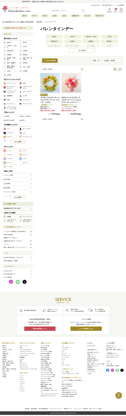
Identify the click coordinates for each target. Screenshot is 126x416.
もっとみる (82, 51)
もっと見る (17, 142)
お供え (64, 16)
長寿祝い (4, 367)
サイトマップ (77, 409)
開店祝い (109, 42)
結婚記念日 (78, 16)
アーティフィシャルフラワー (27, 353)
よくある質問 (120, 5)
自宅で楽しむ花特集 (46, 369)
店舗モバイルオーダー (69, 390)
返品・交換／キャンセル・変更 (95, 364)
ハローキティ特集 (45, 379)
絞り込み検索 (53, 61)
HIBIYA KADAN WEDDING (69, 394)
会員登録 (89, 368)
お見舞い (4, 375)
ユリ (63, 363)
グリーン (22, 387)
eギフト (29, 16)
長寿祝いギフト (45, 383)
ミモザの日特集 (45, 357)
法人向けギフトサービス (12, 209)
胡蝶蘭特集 (44, 386)
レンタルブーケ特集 (46, 371)
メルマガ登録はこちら (86, 329)
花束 (21, 348)
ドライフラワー (24, 355)
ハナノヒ (18, 245)
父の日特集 (44, 350)
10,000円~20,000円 (9, 121)
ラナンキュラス (66, 365)
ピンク (21, 378)
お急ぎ (53, 16)
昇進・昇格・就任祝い (8, 363)
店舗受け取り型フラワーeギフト (18, 241)
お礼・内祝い (6, 371)
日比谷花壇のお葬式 (68, 396)
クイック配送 (65, 372)
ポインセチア (65, 348)
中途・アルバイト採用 (95, 409)
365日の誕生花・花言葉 (11, 261)
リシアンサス (65, 357)
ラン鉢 (21, 359)
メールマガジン (91, 372)
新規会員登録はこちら (40, 329)
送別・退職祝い (6, 365)
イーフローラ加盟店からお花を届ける (18, 232)
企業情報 (27, 409)
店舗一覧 (107, 16)
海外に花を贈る (18, 235)
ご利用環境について (111, 353)
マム (63, 352)
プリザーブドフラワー (26, 352)
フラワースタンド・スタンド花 (28, 369)
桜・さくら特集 (45, 355)
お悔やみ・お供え (91, 37)
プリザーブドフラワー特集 (48, 375)
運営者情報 (34, 409)
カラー (63, 359)
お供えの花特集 (45, 365)
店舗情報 (65, 388)
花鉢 (21, 361)
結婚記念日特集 (45, 359)
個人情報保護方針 (43, 409)
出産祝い (73, 42)
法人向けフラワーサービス (48, 396)
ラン (63, 361)
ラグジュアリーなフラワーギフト (50, 394)
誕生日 (16, 16)
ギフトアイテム (24, 367)
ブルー (21, 385)
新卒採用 (85, 409)
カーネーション (66, 355)
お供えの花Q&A (45, 367)
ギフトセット (23, 365)
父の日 (110, 37)
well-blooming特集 (45, 353)
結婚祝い (91, 42)
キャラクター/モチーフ (26, 350)
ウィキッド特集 (45, 346)
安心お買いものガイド (93, 352)
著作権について (68, 409)
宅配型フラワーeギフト (10, 238)
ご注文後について (111, 348)
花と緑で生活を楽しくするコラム (13, 258)
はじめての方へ (95, 5)
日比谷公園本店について (69, 392)
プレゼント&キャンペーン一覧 (70, 374)
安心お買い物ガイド (108, 5)
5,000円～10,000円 (24, 117)
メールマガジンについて (112, 355)
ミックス (22, 391)
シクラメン (65, 350)
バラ (63, 346)
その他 (89, 374)
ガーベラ (64, 353)
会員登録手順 (91, 370)
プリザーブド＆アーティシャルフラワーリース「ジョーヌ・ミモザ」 (49, 101)
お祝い (4, 373)
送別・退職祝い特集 (46, 363)
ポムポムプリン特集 (46, 381)
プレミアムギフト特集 (47, 373)
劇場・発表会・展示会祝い (9, 369)
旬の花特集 (44, 361)
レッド (21, 376)
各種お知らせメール (92, 366)
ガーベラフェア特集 (46, 352)
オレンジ (22, 381)
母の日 (41, 16)
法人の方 (92, 16)
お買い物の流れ (91, 358)
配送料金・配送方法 (92, 360)
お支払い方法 (91, 362)
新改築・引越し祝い (7, 361)
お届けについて (91, 356)
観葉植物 (22, 357)
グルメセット (23, 363)
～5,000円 (6, 117)
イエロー (22, 380)
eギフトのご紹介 (67, 386)
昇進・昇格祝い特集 (46, 388)
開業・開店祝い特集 (46, 384)
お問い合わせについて (112, 357)
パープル (22, 383)
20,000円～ (22, 121)
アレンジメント (24, 346)
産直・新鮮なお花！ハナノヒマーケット (18, 248)
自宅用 (4, 377)
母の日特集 (44, 348)
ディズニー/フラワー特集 (47, 377)
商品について (91, 354)
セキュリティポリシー (56, 409)
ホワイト (22, 389)
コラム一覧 (109, 364)
